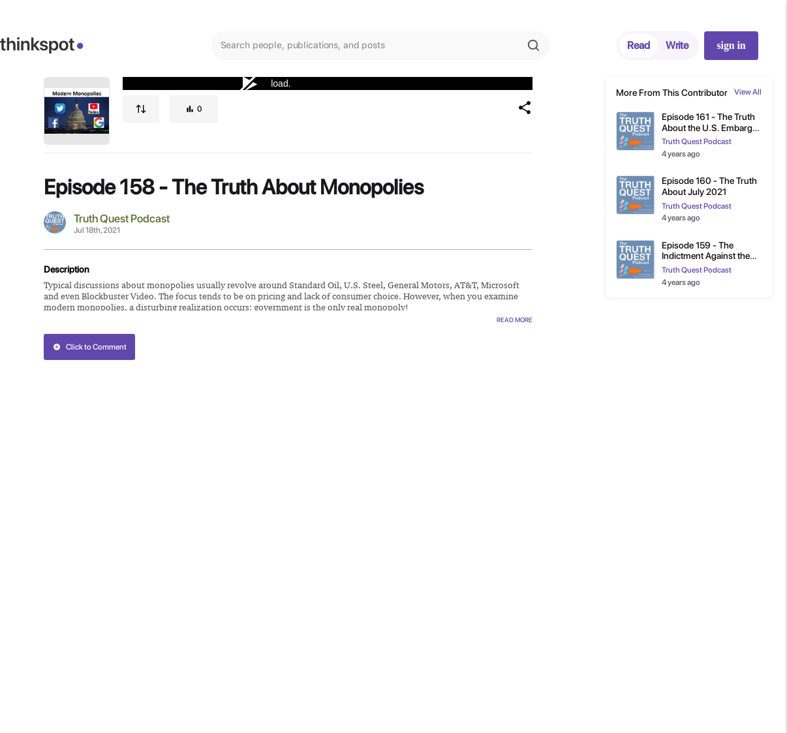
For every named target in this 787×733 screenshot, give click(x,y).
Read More (514, 319)
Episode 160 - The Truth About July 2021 (709, 186)
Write (677, 45)
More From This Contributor (672, 92)
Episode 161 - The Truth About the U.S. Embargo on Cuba (710, 123)
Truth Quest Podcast (122, 218)
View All (748, 92)
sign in (731, 45)
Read (638, 45)
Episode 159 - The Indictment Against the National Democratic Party (706, 251)
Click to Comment (90, 347)
